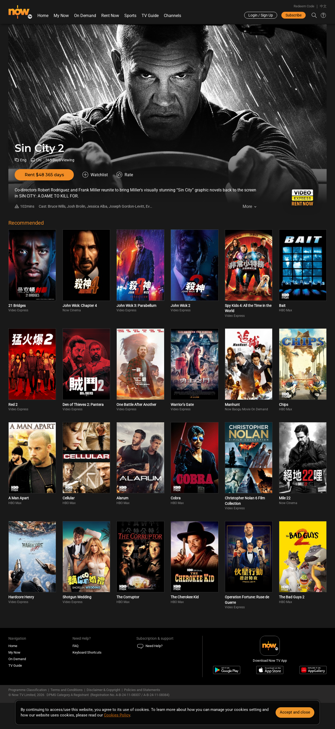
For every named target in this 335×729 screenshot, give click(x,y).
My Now (61, 15)
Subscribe (294, 15)
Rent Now (110, 15)
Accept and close (295, 712)
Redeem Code (304, 6)
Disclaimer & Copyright (103, 690)
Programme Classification (27, 690)
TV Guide (150, 15)
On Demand (85, 15)
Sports (130, 15)
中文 (323, 6)
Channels (172, 15)
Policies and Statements (142, 690)
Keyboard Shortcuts (87, 652)
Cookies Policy (117, 715)
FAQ (75, 646)
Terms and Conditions (67, 690)
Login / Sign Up (260, 15)
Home (42, 15)
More (247, 206)
